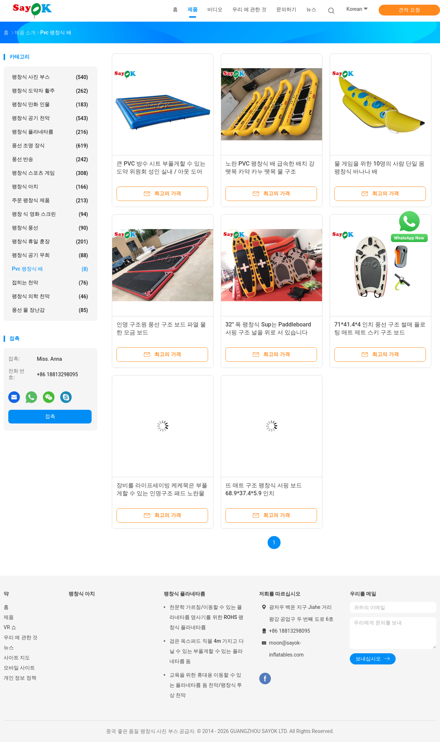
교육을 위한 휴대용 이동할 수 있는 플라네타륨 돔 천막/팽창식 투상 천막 (206, 685)
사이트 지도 (17, 657)
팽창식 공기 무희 (50, 255)
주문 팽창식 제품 (50, 200)
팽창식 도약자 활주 (50, 91)
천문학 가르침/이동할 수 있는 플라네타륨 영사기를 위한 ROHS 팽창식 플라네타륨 (206, 617)
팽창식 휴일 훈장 (50, 241)
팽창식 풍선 (50, 228)
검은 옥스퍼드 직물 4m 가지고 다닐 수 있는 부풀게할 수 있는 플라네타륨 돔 (207, 651)
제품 (9, 617)
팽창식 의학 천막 (50, 296)
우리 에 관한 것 (21, 637)
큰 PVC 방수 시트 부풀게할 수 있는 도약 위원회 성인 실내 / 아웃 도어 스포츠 (161, 171)
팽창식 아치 (50, 186)
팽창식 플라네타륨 (50, 132)
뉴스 (9, 647)
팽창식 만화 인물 (50, 104)
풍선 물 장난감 (50, 310)
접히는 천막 (50, 282)
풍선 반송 (50, 159)
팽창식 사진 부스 (50, 77)
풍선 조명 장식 (50, 145)
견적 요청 (409, 10)
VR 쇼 (10, 627)
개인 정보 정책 (20, 678)
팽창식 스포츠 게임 (50, 173)
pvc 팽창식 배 (50, 269)
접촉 (50, 416)
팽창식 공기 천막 (50, 118)
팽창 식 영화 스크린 (50, 214)
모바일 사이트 (19, 668)
